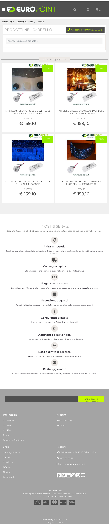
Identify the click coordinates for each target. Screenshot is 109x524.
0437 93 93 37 (66, 458)
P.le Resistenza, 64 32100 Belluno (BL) (77, 452)
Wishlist (61, 425)
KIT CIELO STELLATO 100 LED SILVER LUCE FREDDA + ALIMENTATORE (27, 112)
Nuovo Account (64, 420)
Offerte (6, 467)
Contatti (7, 425)
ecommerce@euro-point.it (72, 464)
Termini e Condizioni (13, 440)
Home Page (8, 21)
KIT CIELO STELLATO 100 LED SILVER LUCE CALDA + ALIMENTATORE (81, 112)
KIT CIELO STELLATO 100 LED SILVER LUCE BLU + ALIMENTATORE (27, 182)
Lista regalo (9, 477)
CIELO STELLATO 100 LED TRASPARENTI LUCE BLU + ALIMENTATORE (81, 182)
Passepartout (60, 519)
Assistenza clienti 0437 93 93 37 (85, 29)
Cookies (7, 430)
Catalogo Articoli (25, 21)
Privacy (7, 435)
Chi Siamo (8, 420)
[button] (75, 10)
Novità (6, 472)
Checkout (8, 462)
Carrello (40, 21)
